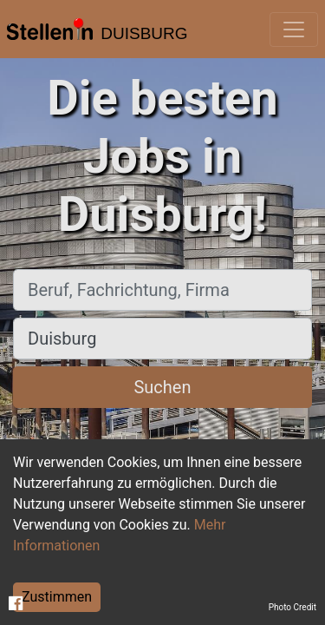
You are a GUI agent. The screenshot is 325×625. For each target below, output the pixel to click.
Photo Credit (292, 607)
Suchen (162, 387)
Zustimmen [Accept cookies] (57, 597)
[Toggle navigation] (294, 29)
